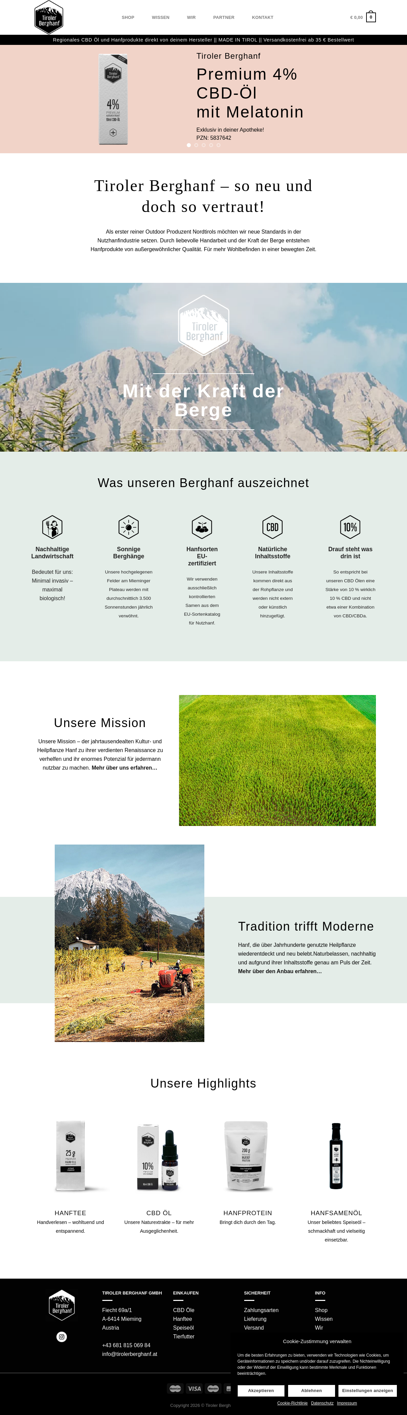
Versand (254, 1328)
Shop (128, 17)
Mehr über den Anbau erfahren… (280, 971)
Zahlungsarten (261, 1310)
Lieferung (255, 1319)
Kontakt (262, 17)
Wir (191, 17)
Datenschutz (322, 1403)
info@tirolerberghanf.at (129, 1354)
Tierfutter (184, 1336)
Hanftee (182, 1319)
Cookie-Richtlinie (292, 1403)
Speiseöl (183, 1328)
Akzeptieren (261, 1390)
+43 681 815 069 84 (126, 1345)
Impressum (347, 1403)
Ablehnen (311, 1390)
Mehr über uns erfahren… (124, 768)
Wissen (161, 17)
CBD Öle (184, 1310)
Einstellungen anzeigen (367, 1390)
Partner (223, 17)
